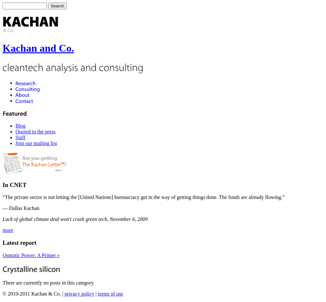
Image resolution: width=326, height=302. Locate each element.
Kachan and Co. (38, 48)
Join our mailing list (36, 143)
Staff (20, 137)
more (8, 230)
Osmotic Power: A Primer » (31, 255)
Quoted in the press (35, 131)
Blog (20, 126)
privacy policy (79, 294)
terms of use (110, 294)
